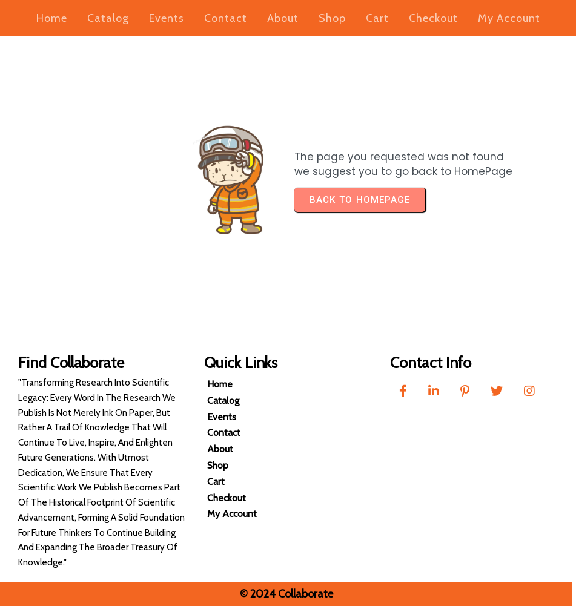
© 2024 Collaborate (282, 594)
